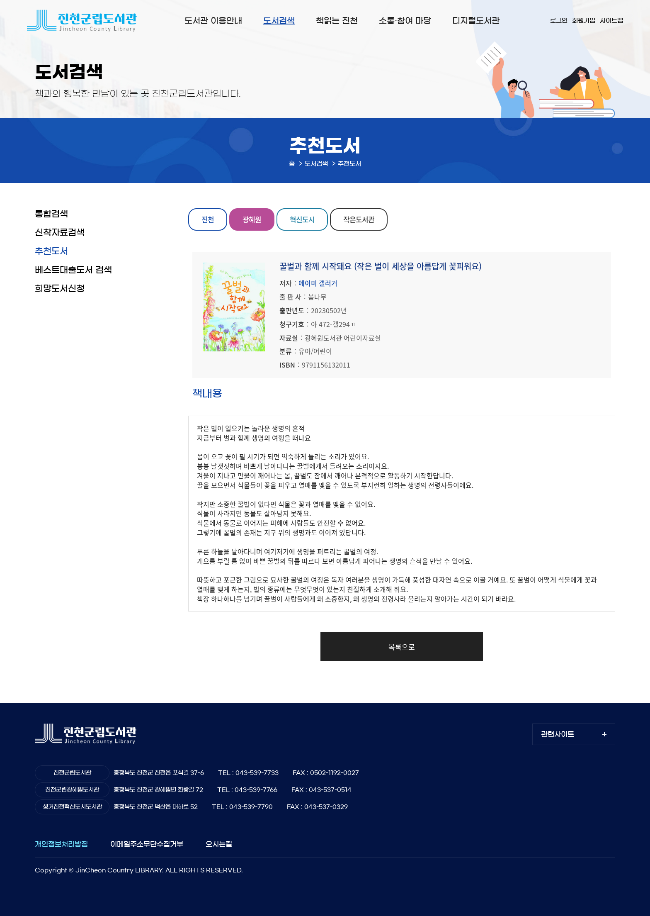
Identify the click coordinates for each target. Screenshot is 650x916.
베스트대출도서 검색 (73, 270)
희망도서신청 (60, 288)
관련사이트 (557, 734)
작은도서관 (358, 219)
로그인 (559, 20)
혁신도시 (302, 219)
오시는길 (219, 844)
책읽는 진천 (337, 21)
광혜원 (252, 219)
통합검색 (51, 214)
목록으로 (401, 646)
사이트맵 (611, 20)
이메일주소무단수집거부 (146, 844)
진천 (207, 219)
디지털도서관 (476, 21)
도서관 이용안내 (213, 21)
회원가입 (583, 20)
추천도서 (51, 251)
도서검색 (279, 21)
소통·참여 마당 (405, 21)
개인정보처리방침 (61, 844)
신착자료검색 (60, 232)
